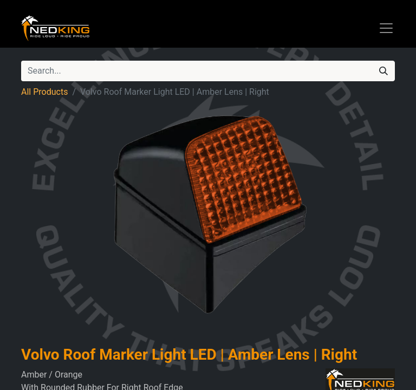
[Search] (383, 71)
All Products (44, 92)
